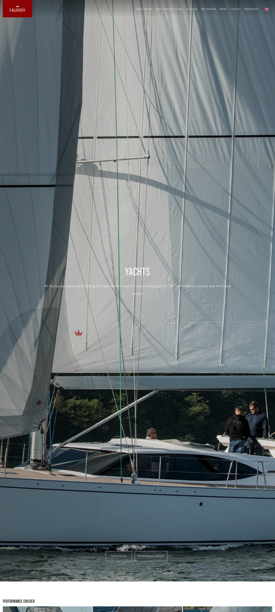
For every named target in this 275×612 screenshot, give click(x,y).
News (223, 8)
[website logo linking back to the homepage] (17, 9)
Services (191, 8)
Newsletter (251, 8)
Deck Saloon (144, 8)
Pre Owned (208, 8)
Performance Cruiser (169, 8)
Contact (235, 8)
